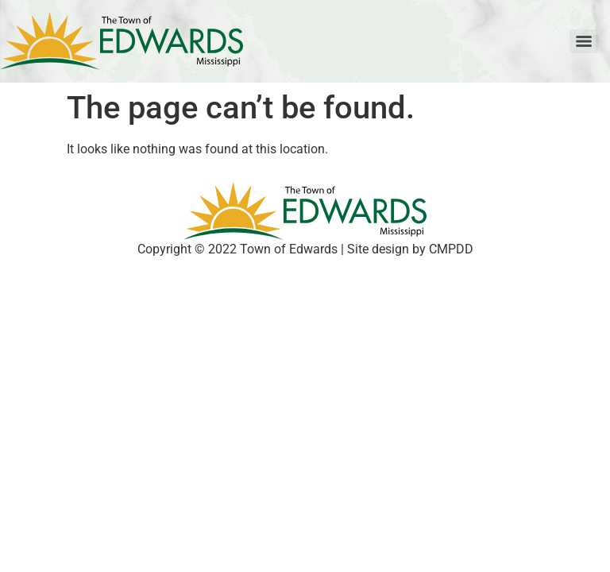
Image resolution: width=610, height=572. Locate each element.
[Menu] (583, 41)
